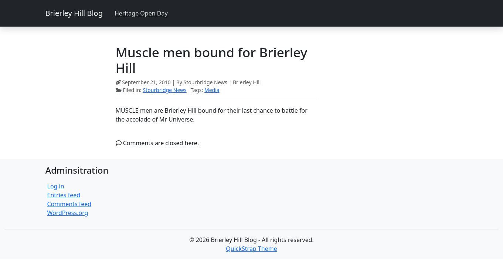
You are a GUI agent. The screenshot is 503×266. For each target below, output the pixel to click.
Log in (55, 186)
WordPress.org (67, 213)
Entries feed (64, 195)
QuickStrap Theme (251, 249)
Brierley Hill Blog (74, 13)
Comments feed (69, 204)
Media (212, 89)
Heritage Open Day (141, 13)
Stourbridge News (164, 89)
